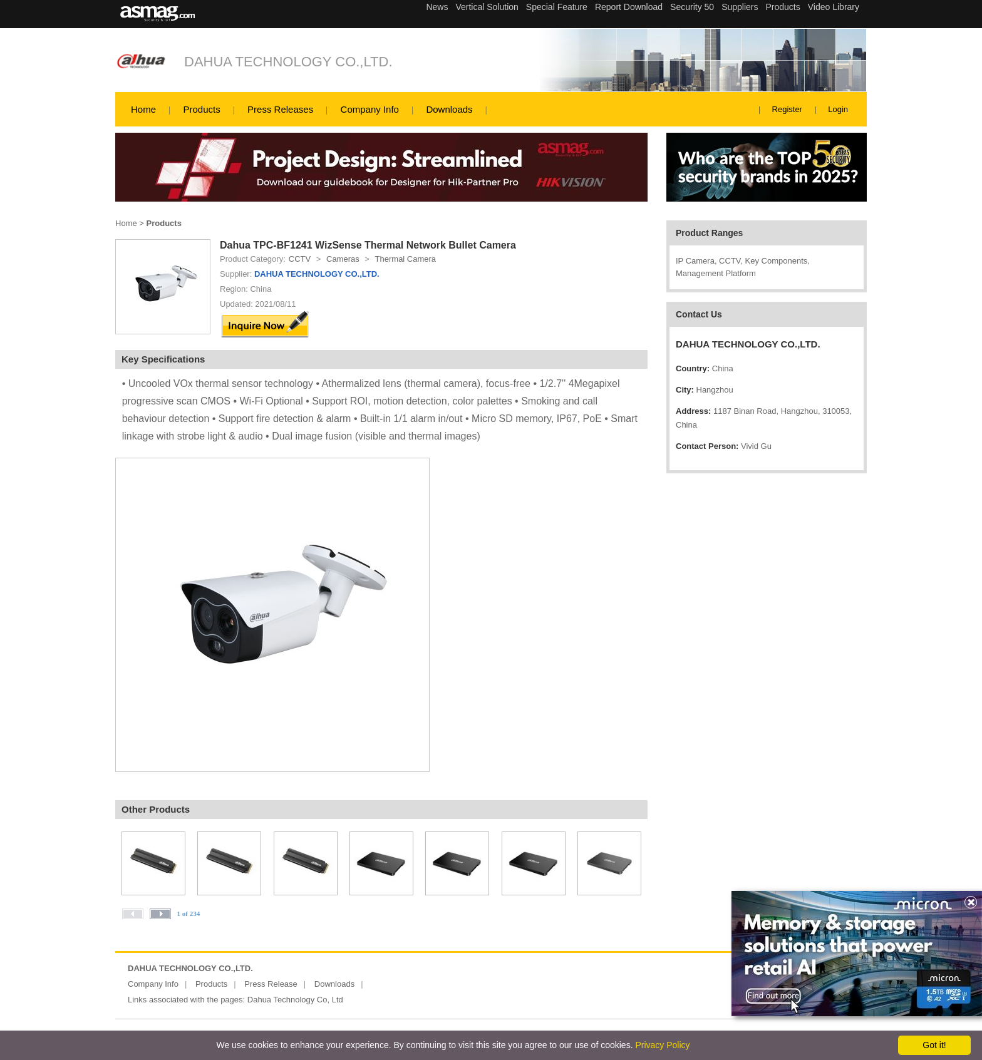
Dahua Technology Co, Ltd (295, 999)
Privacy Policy (662, 1045)
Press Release (270, 984)
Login (838, 109)
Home (143, 109)
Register (787, 109)
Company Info (370, 109)
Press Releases (280, 109)
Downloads (449, 109)
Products (201, 109)
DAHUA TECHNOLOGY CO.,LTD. (288, 61)
